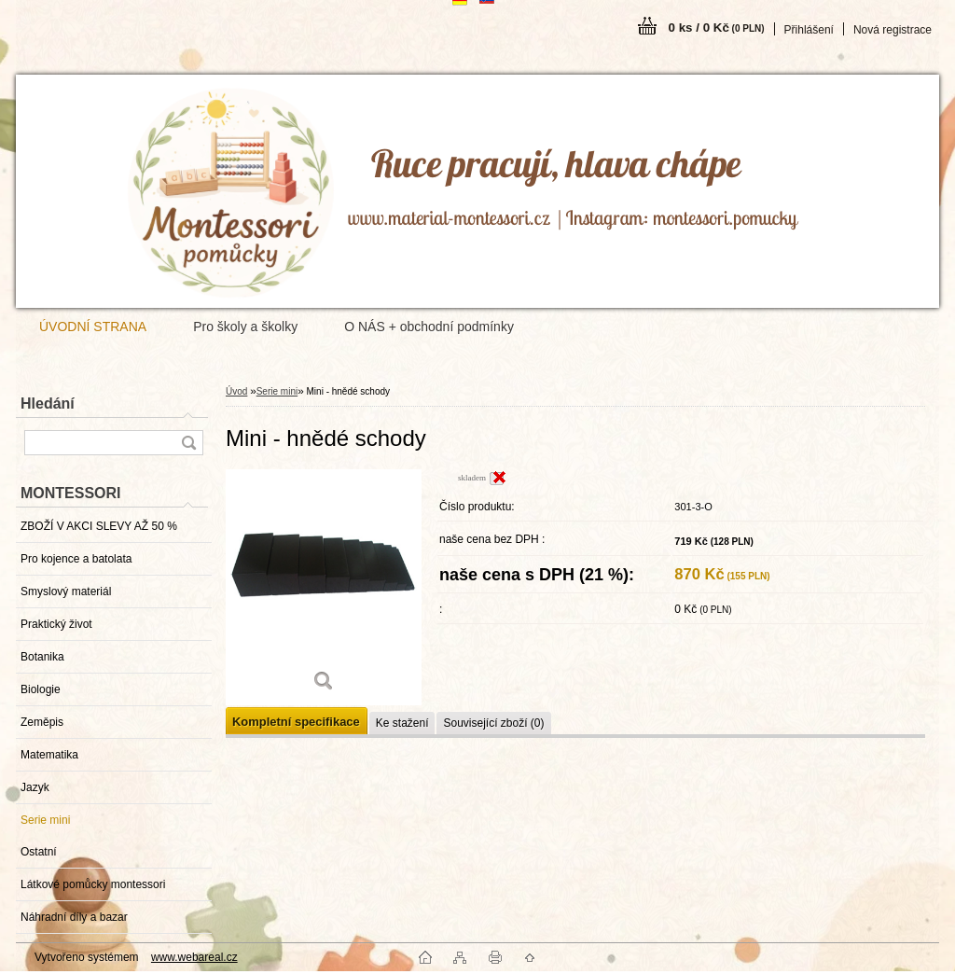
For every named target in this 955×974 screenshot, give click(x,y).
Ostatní (39, 851)
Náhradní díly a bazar (74, 917)
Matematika (49, 754)
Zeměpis (42, 722)
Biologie (41, 689)
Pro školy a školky (245, 326)
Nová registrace (892, 29)
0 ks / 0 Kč (717, 28)
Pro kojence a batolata (76, 558)
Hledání (48, 403)
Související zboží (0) (493, 723)
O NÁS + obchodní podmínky (429, 326)
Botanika (42, 656)
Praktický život (56, 624)
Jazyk (35, 787)
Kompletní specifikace (296, 722)
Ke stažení (402, 723)
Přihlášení (809, 29)
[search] (188, 442)
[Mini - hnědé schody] (324, 587)
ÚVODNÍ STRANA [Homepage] (92, 326)
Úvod (236, 391)
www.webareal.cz (194, 957)
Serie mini (45, 820)
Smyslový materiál (66, 591)
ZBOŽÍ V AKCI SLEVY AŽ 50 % (99, 526)
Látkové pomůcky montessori (93, 884)
